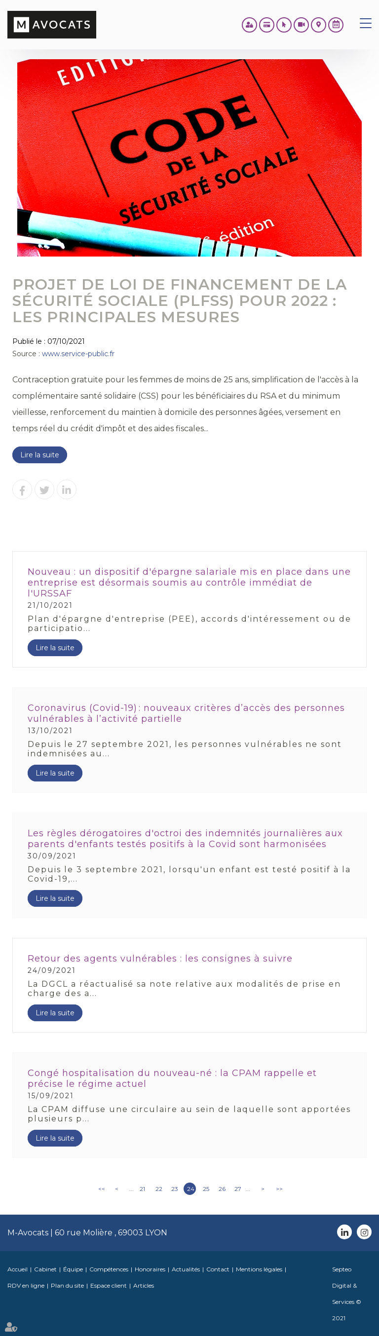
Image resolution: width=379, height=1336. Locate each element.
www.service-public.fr (78, 353)
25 (206, 1188)
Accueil (17, 1269)
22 (158, 1188)
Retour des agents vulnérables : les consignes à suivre (160, 958)
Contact (217, 1269)
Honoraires (150, 1269)
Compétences (108, 1269)
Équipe (73, 1269)
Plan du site (67, 1285)
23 (174, 1188)
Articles (143, 1285)
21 (142, 1188)
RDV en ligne (335, 25)
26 (222, 1188)
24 (190, 1188)
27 (237, 1188)
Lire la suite (39, 454)
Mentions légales (259, 1269)
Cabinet (45, 1269)
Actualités (186, 1269)
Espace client (108, 1285)
